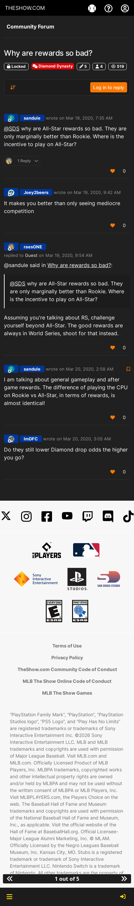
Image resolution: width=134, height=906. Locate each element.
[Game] (93, 8)
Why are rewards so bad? (79, 265)
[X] (6, 517)
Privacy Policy (67, 657)
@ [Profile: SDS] (11, 128)
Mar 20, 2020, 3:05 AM (87, 438)
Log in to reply (108, 87)
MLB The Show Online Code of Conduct (67, 681)
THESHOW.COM (25, 8)
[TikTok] (128, 517)
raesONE (33, 246)
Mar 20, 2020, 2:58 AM (90, 369)
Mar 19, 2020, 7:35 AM (89, 118)
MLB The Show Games (67, 693)
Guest (31, 255)
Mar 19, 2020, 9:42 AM (97, 192)
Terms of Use (67, 645)
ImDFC (31, 438)
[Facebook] (46, 517)
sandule (32, 118)
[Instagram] (26, 517)
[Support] (109, 8)
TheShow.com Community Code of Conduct (67, 669)
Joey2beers (36, 192)
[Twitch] (87, 517)
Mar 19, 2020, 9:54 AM (69, 255)
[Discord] (108, 517)
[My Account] (125, 8)
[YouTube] (67, 517)
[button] (9, 896)
